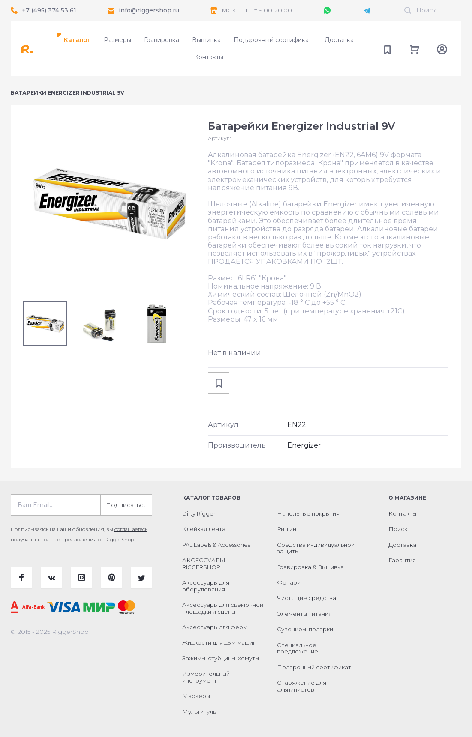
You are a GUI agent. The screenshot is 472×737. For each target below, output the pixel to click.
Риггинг (288, 528)
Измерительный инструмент (206, 677)
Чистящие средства (306, 597)
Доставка (339, 40)
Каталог (77, 40)
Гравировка (161, 40)
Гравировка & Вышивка (310, 567)
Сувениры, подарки (305, 629)
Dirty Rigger (199, 513)
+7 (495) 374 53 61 (49, 10)
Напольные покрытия (308, 513)
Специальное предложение (297, 648)
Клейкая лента (203, 528)
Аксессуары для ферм (214, 627)
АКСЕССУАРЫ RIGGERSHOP (203, 563)
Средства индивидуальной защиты (316, 548)
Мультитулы (199, 711)
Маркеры (196, 695)
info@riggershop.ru (149, 10)
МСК (229, 10)
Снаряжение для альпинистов (301, 686)
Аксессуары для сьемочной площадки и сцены (222, 608)
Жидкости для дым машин (219, 642)
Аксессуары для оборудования (205, 586)
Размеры (117, 40)
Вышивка (206, 40)
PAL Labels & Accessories (216, 544)
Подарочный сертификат (273, 40)
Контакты (208, 57)
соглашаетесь (130, 529)
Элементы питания (304, 613)
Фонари (289, 582)
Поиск (397, 528)
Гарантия (402, 560)
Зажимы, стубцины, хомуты (220, 658)
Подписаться (126, 505)
